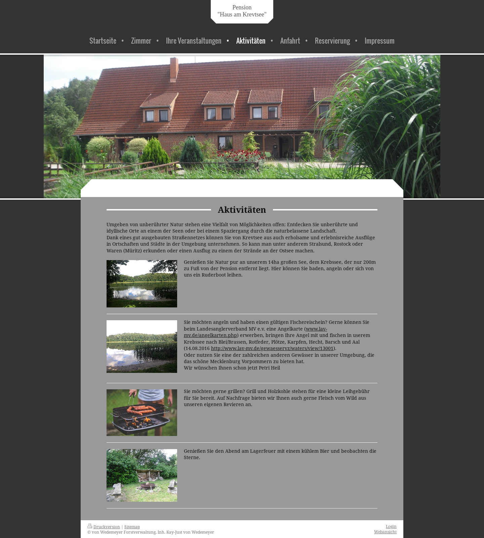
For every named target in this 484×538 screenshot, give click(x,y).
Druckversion (103, 526)
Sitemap (132, 526)
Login (391, 526)
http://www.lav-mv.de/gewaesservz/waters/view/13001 (272, 348)
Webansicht (385, 531)
